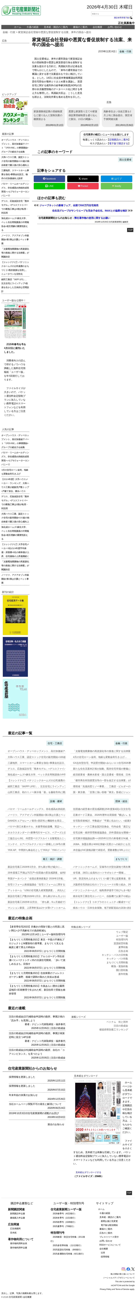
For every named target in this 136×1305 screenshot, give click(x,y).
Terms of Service (122, 1289)
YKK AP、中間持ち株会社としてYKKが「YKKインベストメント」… (44, 850)
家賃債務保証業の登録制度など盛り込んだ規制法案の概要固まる (48, 115)
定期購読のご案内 (118, 139)
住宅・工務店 (55, 743)
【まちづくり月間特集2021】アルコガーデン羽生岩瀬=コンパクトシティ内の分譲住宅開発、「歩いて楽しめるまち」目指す (37, 960)
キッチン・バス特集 (117, 958)
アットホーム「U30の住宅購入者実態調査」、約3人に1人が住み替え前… (47, 890)
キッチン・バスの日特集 (115, 955)
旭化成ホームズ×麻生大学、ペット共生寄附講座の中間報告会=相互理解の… (48, 774)
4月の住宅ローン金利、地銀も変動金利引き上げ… (100, 757)
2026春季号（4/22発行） (64, 1213)
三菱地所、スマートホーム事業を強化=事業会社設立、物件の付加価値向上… (49, 763)
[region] (109, 78)
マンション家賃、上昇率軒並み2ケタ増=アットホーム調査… (40, 908)
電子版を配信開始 (109, 1225)
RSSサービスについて (110, 1245)
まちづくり (121, 859)
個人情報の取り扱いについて (122, 1274)
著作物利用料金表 (18, 1243)
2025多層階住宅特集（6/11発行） (69, 1254)
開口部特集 (122, 970)
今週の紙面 (33, 27)
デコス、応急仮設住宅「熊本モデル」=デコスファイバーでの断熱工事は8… (48, 768)
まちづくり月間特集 (54, 951)
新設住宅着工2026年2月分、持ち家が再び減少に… (35, 867)
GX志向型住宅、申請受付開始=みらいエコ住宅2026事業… (104, 763)
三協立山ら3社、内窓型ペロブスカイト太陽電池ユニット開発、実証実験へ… (49, 838)
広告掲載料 (15, 1228)
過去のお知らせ (56, 1124)
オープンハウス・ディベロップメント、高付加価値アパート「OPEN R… (47, 751)
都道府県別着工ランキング (113, 1029)
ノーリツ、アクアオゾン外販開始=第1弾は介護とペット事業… (41, 815)
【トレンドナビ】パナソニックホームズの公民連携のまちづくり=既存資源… (49, 780)
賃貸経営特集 (121, 943)
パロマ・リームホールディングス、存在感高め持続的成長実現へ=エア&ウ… (49, 809)
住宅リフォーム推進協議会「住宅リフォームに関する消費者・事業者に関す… (49, 884)
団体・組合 (121, 801)
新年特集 (123, 974)
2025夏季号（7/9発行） (64, 1226)
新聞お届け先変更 (109, 1221)
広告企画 (123, 951)
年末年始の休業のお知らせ (23, 1095)
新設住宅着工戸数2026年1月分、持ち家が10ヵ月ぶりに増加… (41, 896)
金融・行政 (9, 32)
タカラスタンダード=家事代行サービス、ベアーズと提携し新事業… (44, 832)
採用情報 (105, 1257)
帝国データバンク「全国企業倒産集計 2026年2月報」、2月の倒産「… (45, 878)
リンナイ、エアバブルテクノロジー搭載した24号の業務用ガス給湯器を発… (48, 844)
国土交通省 (125, 159)
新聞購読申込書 (17, 1213)
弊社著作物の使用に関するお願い (92, 218)
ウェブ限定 (122, 932)
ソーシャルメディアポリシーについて (119, 1278)
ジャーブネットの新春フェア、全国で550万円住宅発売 (68, 205)
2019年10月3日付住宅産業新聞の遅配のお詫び (34, 1113)
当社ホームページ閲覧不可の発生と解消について (35, 1104)
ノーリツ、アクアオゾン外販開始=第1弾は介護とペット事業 (15, 239)
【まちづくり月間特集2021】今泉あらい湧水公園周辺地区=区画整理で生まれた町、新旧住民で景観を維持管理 (37, 990)
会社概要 (97, 27)
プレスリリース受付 (109, 1237)
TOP (130, 230)
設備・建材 (56, 801)
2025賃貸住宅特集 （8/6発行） (67, 1250)
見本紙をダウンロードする (88, 1172)
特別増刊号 (59, 934)
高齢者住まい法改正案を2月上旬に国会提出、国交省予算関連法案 (117, 115)
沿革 (103, 1253)
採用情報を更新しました (22, 1077)
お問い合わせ (115, 27)
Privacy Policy (105, 1289)
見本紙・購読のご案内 (56, 27)
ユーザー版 (47, 934)
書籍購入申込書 (17, 1218)
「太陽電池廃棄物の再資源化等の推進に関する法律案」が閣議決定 (15, 252)
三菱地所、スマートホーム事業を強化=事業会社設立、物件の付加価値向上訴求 (15, 174)
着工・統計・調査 (52, 859)
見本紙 (13, 1233)
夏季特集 (123, 947)
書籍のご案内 (80, 27)
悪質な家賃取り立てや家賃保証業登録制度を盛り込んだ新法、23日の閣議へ (83, 115)
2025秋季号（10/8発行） (64, 1222)
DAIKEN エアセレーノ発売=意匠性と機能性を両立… (36, 820)
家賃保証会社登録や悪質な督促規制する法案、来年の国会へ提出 (54, 32)
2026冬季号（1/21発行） (64, 1218)
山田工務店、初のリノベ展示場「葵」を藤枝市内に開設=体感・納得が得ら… (49, 792)
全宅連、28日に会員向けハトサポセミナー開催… (99, 872)
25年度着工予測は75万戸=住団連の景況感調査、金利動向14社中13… (45, 872)
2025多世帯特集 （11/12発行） (67, 1245)
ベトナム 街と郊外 (117, 1022)
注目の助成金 (58, 1028)
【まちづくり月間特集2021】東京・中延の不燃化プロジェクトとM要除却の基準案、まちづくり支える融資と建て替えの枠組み (36, 943)
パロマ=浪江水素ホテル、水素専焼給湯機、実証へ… (36, 826)
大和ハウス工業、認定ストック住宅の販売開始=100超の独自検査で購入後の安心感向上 (15, 161)
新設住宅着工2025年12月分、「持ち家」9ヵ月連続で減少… (40, 902)
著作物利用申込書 (18, 1248)
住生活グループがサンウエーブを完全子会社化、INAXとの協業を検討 (89, 210)
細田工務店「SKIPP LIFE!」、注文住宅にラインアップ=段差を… (42, 786)
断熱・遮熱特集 (119, 966)
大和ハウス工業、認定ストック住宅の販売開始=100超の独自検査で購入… (47, 757)
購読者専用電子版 (123, 18)
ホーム (17, 27)
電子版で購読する (118, 143)
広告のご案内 (105, 1233)
